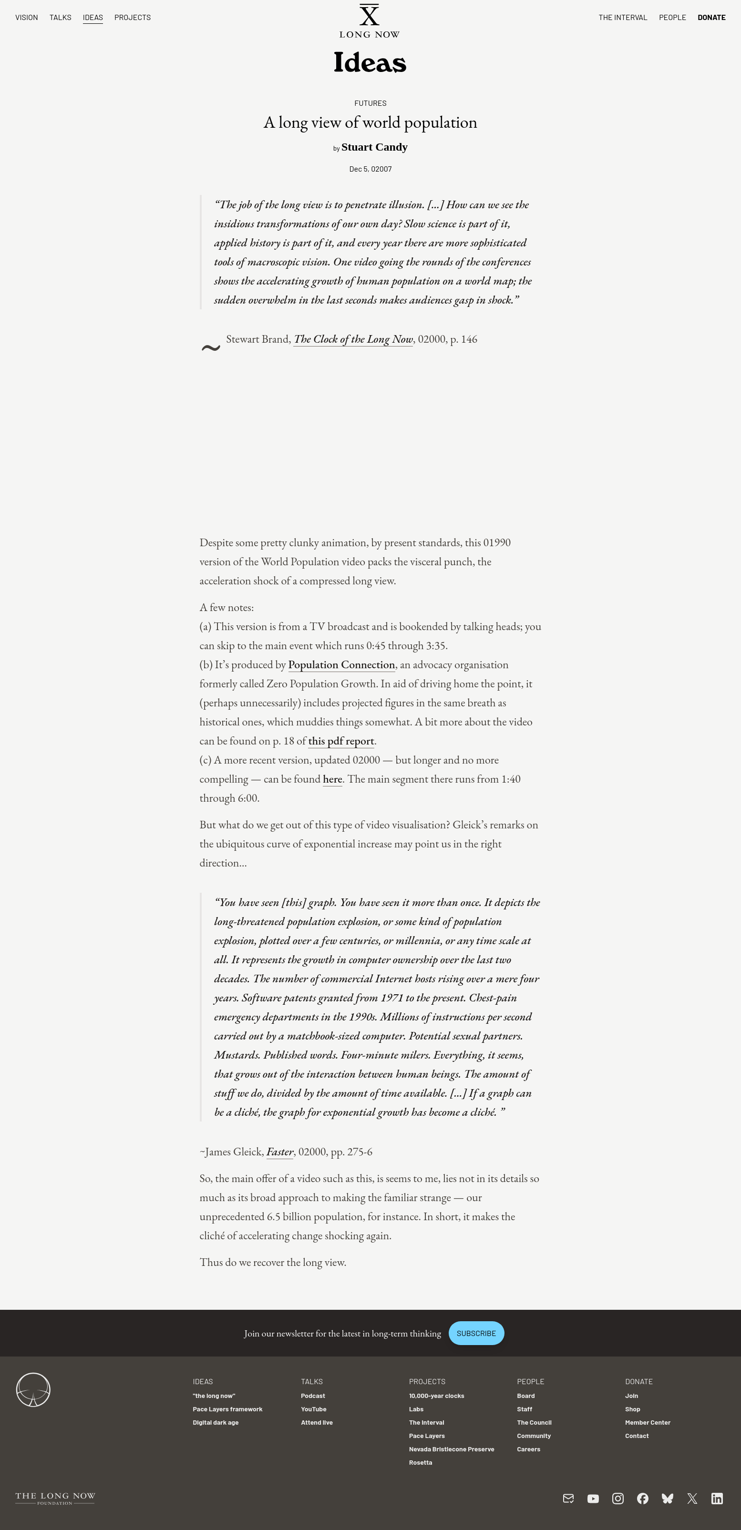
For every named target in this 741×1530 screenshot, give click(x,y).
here (332, 778)
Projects (132, 16)
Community (534, 1435)
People (672, 16)
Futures (370, 102)
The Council (534, 1422)
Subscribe (476, 1332)
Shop (632, 1409)
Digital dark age (215, 1422)
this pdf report (341, 740)
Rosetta (420, 1462)
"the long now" (214, 1395)
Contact (637, 1435)
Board (526, 1395)
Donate (712, 16)
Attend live (317, 1422)
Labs (416, 1409)
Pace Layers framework (227, 1409)
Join (631, 1395)
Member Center (647, 1422)
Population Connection (341, 664)
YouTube (314, 1409)
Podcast (313, 1395)
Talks (61, 16)
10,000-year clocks (436, 1395)
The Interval (623, 16)
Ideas (93, 16)
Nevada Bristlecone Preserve (451, 1449)
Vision (26, 16)
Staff (525, 1409)
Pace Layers (427, 1435)
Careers (529, 1449)
